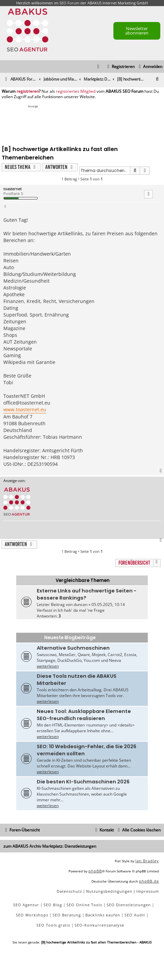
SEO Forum (69, 2)
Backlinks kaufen (102, 914)
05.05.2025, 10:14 (108, 604)
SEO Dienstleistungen (129, 904)
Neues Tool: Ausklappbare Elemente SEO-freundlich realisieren (84, 715)
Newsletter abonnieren (136, 30)
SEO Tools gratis (53, 925)
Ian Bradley (147, 860)
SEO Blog (53, 904)
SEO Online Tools (84, 904)
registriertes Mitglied (75, 91)
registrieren (28, 91)
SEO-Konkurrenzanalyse (99, 925)
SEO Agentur (26, 904)
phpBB (95, 870)
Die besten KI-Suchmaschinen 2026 (83, 781)
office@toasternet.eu (26, 402)
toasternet (12, 189)
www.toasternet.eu (24, 409)
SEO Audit (135, 914)
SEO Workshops (32, 914)
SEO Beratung (67, 914)
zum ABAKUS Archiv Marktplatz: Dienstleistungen (49, 846)
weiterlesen (48, 666)
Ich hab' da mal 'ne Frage (81, 610)
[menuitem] (149, 66)
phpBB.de (149, 881)
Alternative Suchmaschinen (73, 648)
